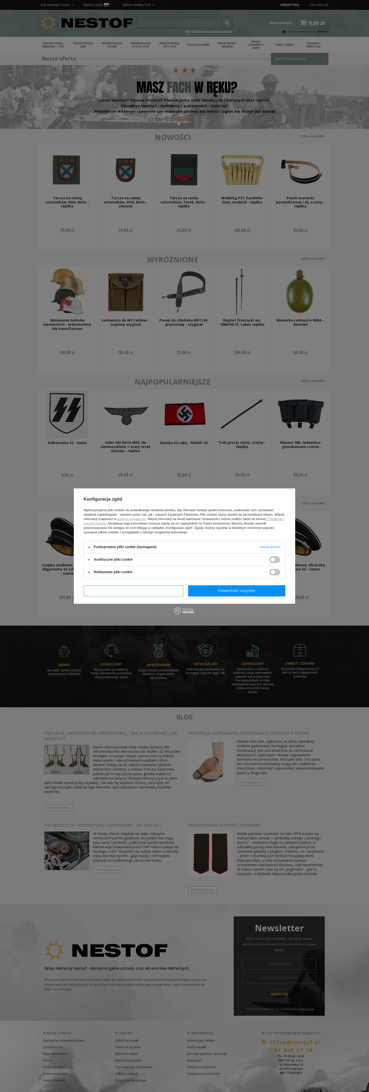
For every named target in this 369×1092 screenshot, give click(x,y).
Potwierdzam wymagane (133, 590)
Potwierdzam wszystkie (236, 590)
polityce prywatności (131, 519)
